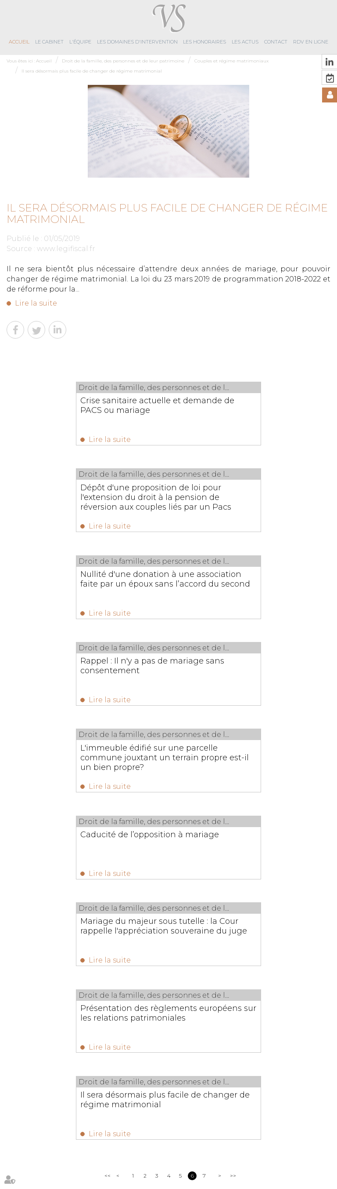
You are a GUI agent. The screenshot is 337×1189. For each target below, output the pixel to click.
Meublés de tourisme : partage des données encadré (194, 925)
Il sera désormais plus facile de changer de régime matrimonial (92, 71)
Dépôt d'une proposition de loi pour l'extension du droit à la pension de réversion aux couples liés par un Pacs (246, 415)
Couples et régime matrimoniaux (231, 61)
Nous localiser (202, 1103)
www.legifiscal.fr (66, 248)
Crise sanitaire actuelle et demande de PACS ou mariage (84, 405)
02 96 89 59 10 (119, 1069)
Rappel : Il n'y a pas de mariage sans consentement (247, 495)
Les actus (245, 42)
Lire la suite (36, 303)
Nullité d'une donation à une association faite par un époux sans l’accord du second (84, 499)
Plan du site (131, 1166)
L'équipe (80, 42)
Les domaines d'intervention (137, 42)
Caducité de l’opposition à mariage (245, 580)
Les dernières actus (168, 898)
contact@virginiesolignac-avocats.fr (129, 1093)
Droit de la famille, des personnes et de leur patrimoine (123, 61)
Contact (275, 42)
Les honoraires (204, 42)
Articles (208, 1166)
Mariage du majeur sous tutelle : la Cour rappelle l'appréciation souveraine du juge (82, 679)
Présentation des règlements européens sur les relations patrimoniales (234, 679)
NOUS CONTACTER (203, 1076)
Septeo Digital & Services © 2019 (45, 1185)
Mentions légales (172, 1166)
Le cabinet (49, 42)
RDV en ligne (310, 42)
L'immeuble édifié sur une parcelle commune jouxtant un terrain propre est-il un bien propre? (87, 589)
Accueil (19, 42)
